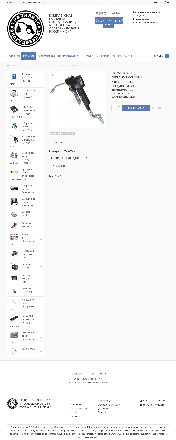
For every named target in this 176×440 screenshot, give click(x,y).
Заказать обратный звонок (109, 22)
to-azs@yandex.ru (141, 15)
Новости (75, 412)
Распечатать (68, 133)
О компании (46, 56)
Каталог (12, 2)
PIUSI (130, 89)
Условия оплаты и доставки (109, 406)
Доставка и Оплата (32, 2)
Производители (69, 56)
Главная (14, 56)
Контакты (125, 56)
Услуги (88, 56)
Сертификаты (78, 408)
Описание (57, 142)
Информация (106, 56)
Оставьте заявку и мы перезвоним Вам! (88, 382)
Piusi (57, 176)
